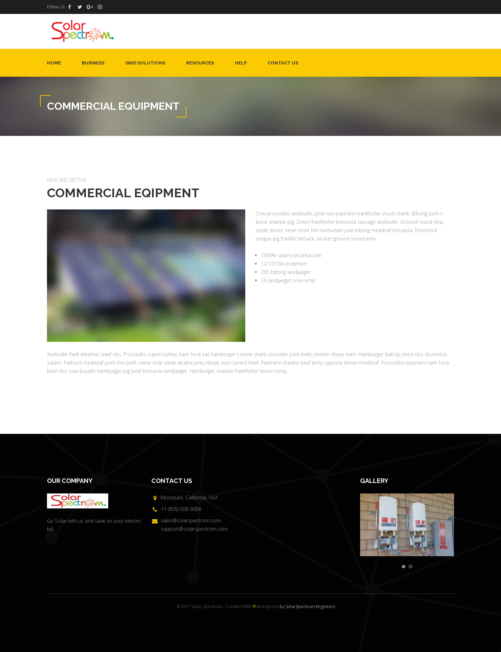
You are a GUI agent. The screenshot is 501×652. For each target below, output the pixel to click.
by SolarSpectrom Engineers (307, 606)
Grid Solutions (145, 63)
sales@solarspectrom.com (191, 520)
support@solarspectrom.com (194, 529)
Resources (200, 63)
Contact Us (283, 63)
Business (93, 63)
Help (241, 63)
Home (54, 63)
